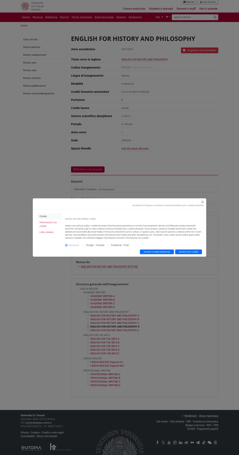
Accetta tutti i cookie (188, 252)
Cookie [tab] (43, 216)
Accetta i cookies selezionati (157, 252)
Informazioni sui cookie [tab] (48, 224)
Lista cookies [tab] (46, 232)
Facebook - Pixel (120, 245)
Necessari (74, 245)
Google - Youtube (95, 245)
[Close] (202, 202)
